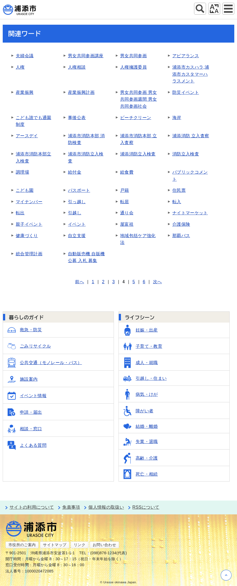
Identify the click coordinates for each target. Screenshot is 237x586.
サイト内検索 (200, 9)
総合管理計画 (29, 253)
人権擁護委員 (133, 67)
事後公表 (77, 117)
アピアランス (185, 55)
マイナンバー (29, 201)
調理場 (22, 172)
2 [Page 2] (103, 281)
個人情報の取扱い (106, 507)
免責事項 (71, 507)
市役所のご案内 (22, 545)
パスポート (79, 190)
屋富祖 (126, 224)
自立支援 (77, 235)
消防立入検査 (185, 154)
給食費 (126, 172)
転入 (176, 201)
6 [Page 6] (144, 281)
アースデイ (27, 135)
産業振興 (24, 92)
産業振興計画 (81, 92)
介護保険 (181, 224)
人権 (20, 67)
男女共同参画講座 (86, 55)
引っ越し (77, 201)
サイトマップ (54, 545)
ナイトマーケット (190, 213)
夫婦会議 (24, 55)
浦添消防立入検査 (138, 154)
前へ (79, 281)
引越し (74, 213)
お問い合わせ (104, 545)
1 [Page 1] (93, 281)
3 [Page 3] (113, 281)
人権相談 (77, 67)
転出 (20, 213)
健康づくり (27, 235)
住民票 (179, 190)
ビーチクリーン (135, 117)
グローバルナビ (228, 9)
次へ (157, 281)
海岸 (176, 117)
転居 (124, 201)
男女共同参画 (133, 55)
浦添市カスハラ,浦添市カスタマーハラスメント (190, 74)
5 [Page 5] (134, 281)
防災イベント (185, 92)
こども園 (24, 190)
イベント (77, 224)
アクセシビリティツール (214, 9)
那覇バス (181, 235)
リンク (79, 545)
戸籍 (124, 190)
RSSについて (145, 507)
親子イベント (29, 224)
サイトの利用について (32, 507)
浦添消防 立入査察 (190, 135)
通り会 (126, 213)
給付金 (74, 172)
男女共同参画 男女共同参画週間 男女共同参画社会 (138, 99)
